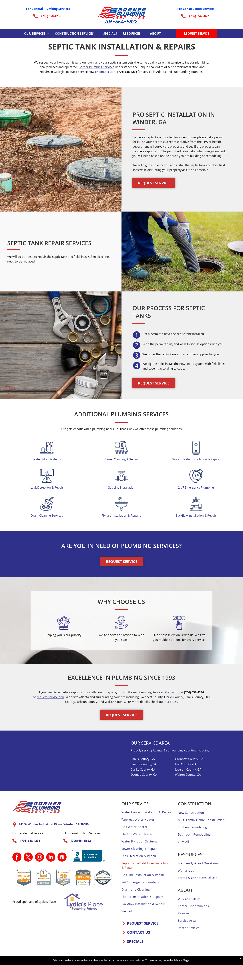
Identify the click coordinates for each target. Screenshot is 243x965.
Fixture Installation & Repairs (121, 516)
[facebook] (16, 857)
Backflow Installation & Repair (196, 516)
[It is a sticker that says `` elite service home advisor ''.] (83, 877)
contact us (106, 72)
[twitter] (28, 857)
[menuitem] (36, 33)
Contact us (172, 692)
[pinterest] (62, 857)
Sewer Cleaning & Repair (121, 459)
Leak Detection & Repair (46, 488)
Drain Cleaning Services (47, 516)
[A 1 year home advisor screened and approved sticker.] (43, 877)
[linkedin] (50, 857)
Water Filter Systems (47, 459)
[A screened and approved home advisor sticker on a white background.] (102, 877)
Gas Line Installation (121, 488)
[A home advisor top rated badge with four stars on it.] (23, 877)
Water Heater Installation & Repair (196, 459)
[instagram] (39, 857)
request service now (50, 697)
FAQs (173, 702)
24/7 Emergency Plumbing (196, 488)
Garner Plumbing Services (96, 67)
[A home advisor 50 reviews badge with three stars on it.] (63, 877)
